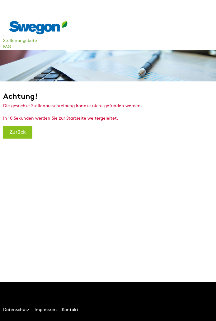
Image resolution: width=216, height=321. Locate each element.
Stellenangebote (20, 41)
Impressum (46, 310)
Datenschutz (16, 310)
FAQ (7, 47)
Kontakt (70, 310)
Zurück (18, 132)
